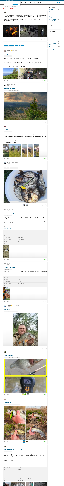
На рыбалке (9, 90)
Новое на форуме (52, 31)
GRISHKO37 (9, 305)
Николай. (8, 84)
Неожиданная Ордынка (53, 17)
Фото (26, 2)
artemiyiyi (8, 209)
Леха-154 (8, 162)
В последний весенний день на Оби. (53, 12)
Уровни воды (39, 2)
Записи (34, 2)
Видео (29, 2)
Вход (58, 2)
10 (5, 158)
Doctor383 (8, 50)
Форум (22, 2)
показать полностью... (8, 228)
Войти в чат (54, 27)
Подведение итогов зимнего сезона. (54, 20)
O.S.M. (8, 351)
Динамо (52, 9)
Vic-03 (8, 398)
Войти (9, 45)
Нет (9, 4)
